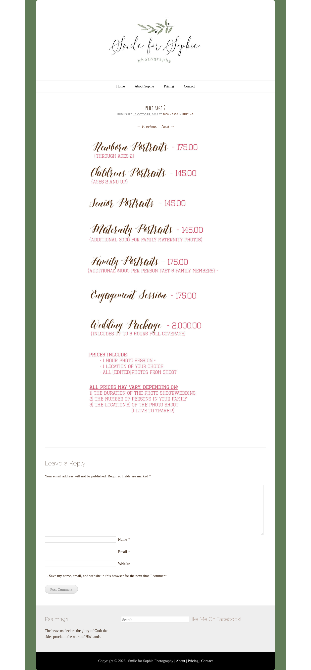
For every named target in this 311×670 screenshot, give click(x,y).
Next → (167, 126)
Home (120, 86)
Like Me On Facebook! (215, 619)
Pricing (169, 86)
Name (124, 539)
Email (124, 552)
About (180, 661)
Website (124, 564)
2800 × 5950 (170, 114)
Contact (189, 86)
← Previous (147, 126)
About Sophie (144, 86)
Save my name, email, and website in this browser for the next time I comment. (108, 576)
